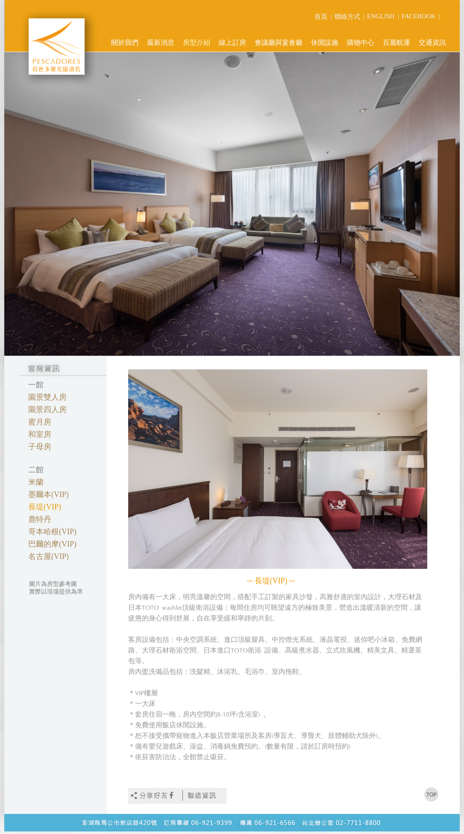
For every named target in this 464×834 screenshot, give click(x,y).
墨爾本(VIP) (48, 494)
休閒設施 (324, 42)
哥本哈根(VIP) (52, 531)
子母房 (39, 446)
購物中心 (360, 42)
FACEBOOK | (421, 16)
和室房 (39, 434)
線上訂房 (232, 42)
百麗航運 (396, 42)
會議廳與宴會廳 (278, 42)
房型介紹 (196, 42)
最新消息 (160, 42)
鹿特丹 (39, 519)
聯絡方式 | (350, 16)
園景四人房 (47, 409)
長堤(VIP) (44, 507)
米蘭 (36, 482)
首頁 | (323, 16)
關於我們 (124, 42)
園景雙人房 (47, 397)
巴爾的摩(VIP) (52, 544)
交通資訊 (432, 42)
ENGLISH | (383, 16)
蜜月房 (39, 422)
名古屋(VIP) (48, 556)
